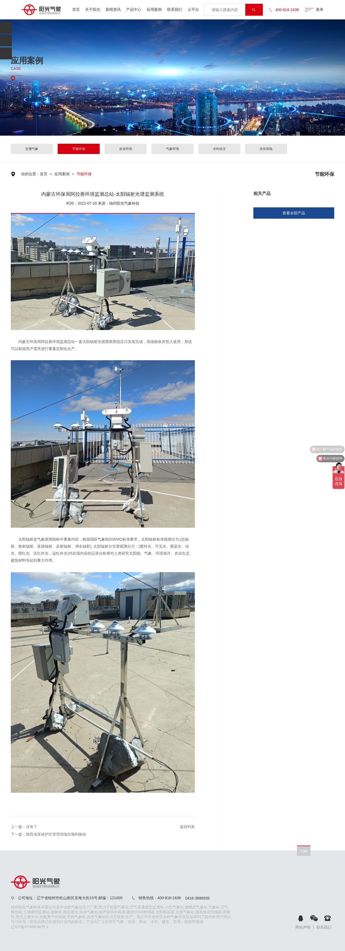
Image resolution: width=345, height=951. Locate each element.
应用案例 (154, 9)
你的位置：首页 (34, 174)
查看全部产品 (293, 213)
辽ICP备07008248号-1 (30, 927)
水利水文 (219, 149)
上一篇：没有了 (24, 827)
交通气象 (31, 149)
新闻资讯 (113, 9)
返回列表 (187, 827)
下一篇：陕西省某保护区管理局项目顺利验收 (48, 834)
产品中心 (133, 9)
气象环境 (172, 149)
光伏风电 (266, 149)
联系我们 (174, 9)
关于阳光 (92, 9)
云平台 (193, 9)
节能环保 (78, 149)
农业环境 (125, 149)
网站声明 (302, 927)
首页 (76, 9)
